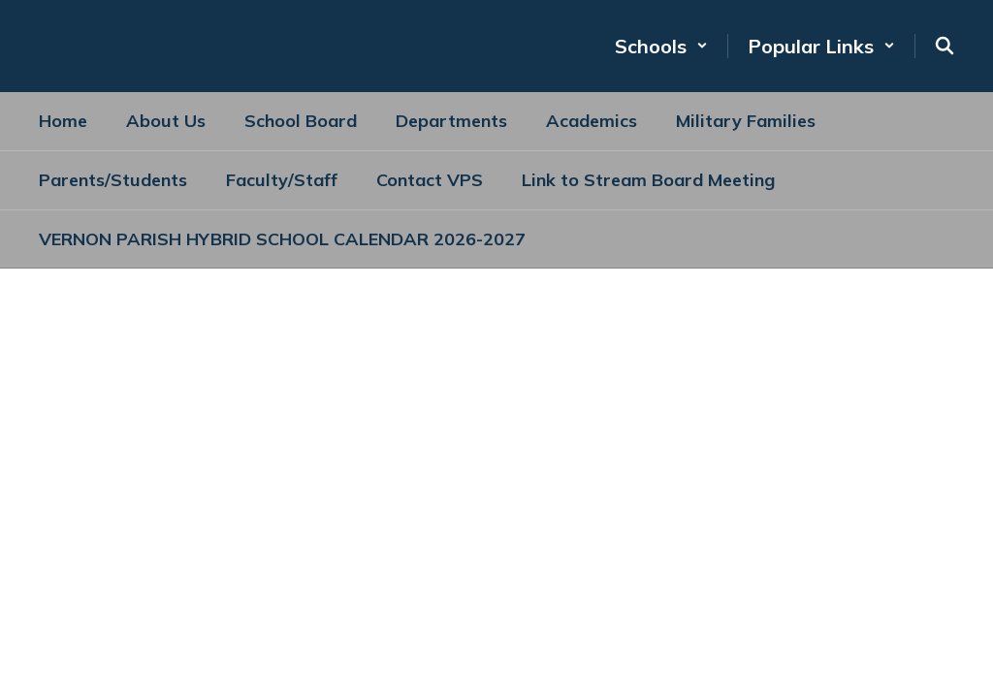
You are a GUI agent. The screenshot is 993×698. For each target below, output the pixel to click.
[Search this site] (944, 45)
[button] (661, 46)
